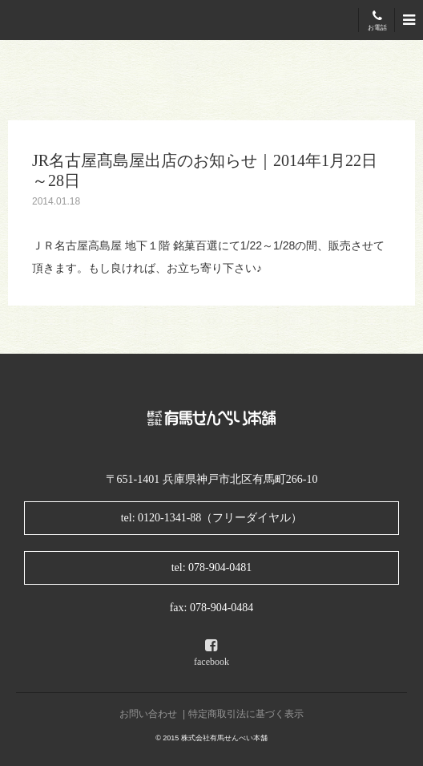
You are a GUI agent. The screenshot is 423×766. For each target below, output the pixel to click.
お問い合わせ (148, 713)
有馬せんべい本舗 (56, 20)
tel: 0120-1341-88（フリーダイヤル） (212, 518)
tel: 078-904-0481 (211, 567)
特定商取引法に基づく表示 (246, 713)
